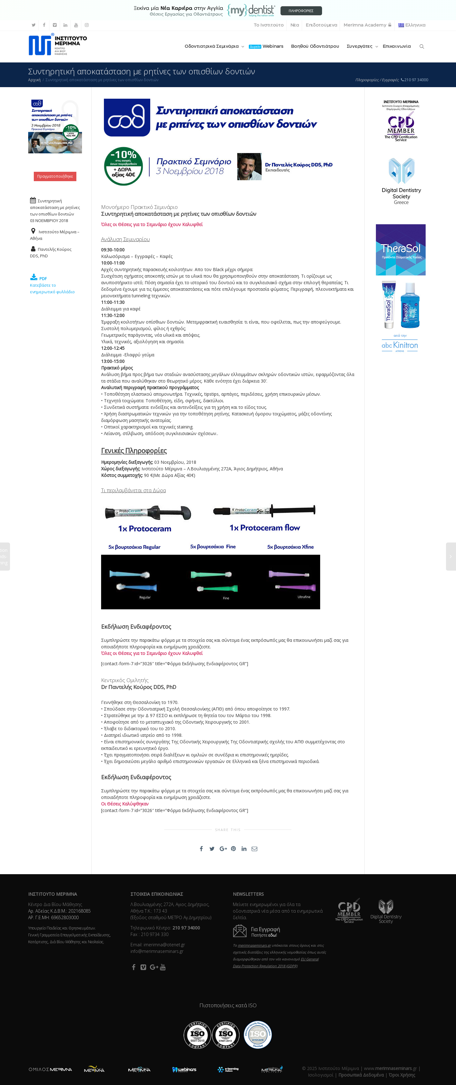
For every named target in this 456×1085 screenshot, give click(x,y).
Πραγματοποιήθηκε (55, 176)
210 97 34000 (414, 79)
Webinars (266, 46)
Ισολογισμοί (320, 1075)
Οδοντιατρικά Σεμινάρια (212, 46)
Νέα (294, 25)
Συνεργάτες (360, 46)
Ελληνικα (411, 25)
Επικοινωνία (397, 46)
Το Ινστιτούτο (269, 25)
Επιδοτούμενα (321, 25)
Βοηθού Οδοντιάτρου (315, 46)
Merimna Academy (368, 25)
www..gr (390, 1068)
